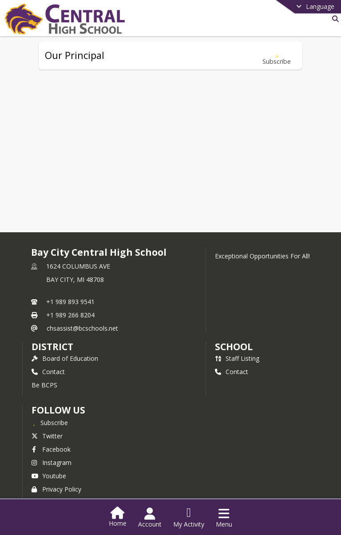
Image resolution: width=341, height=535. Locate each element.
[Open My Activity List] (188, 518)
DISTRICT (52, 346)
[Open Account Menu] (150, 518)
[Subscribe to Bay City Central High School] (50, 422)
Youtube (49, 476)
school (234, 346)
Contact (48, 371)
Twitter (47, 436)
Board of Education (65, 358)
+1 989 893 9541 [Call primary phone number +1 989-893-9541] (70, 301)
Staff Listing (237, 358)
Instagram (51, 462)
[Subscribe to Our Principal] (276, 55)
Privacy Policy (56, 489)
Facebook (51, 449)
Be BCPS (44, 385)
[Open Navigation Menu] (224, 518)
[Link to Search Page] (334, 19)
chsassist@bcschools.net (82, 328)
